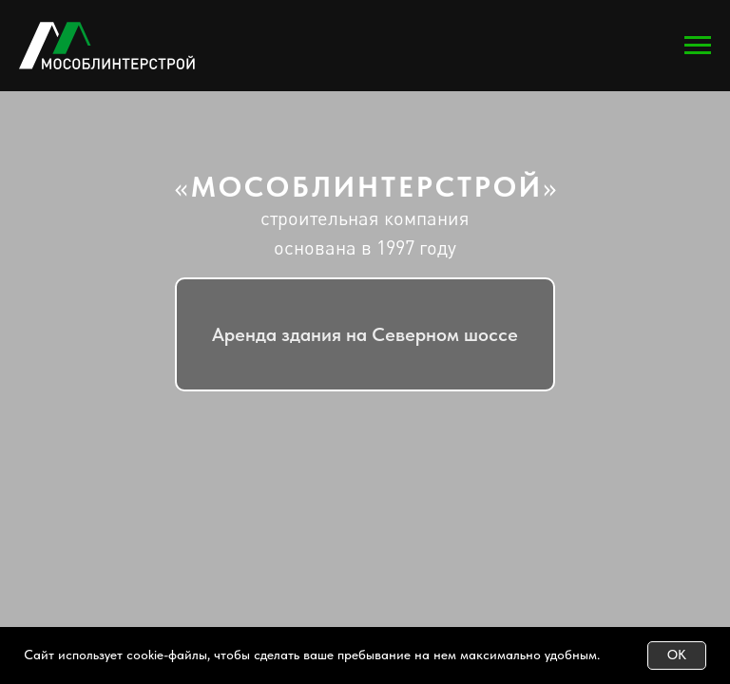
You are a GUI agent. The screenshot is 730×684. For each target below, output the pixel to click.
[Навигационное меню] (697, 45)
